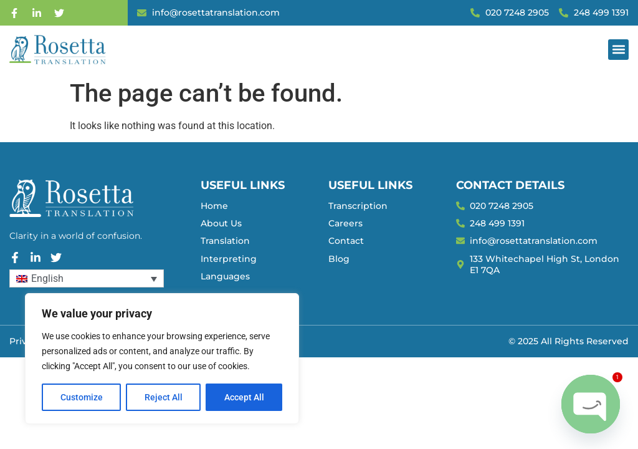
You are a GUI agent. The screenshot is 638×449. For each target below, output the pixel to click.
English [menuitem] (47, 278)
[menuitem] (86, 278)
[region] (162, 358)
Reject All (164, 397)
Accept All (244, 397)
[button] (618, 49)
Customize (81, 397)
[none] (86, 278)
